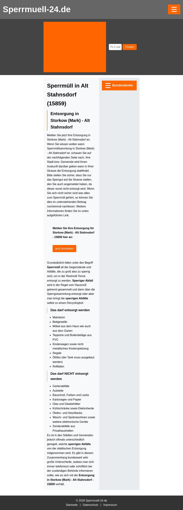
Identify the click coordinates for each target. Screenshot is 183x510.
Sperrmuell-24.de (37, 9)
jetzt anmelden (64, 248)
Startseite (72, 504)
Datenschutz (90, 504)
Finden (129, 46)
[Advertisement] (75, 47)
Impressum (110, 504)
